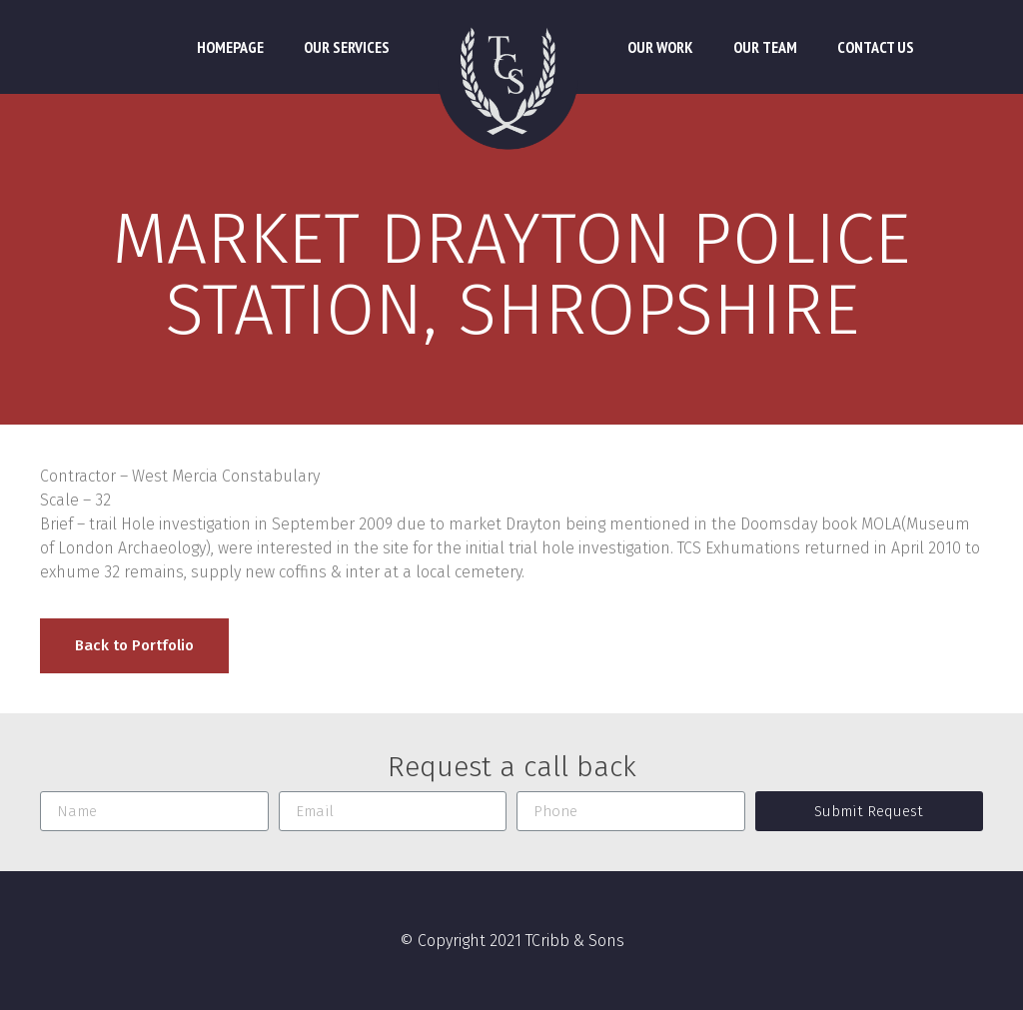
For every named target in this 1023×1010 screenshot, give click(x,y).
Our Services (347, 47)
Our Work (660, 47)
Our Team (765, 47)
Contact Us (875, 47)
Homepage (230, 47)
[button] (134, 645)
